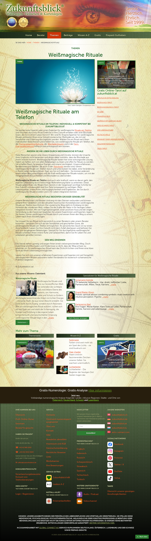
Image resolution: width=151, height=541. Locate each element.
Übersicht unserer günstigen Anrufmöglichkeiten (120, 492)
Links (48, 457)
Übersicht (20, 415)
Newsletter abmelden (56, 439)
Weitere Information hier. (102, 523)
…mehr (51, 318)
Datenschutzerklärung (56, 448)
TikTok (117, 478)
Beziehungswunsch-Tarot (108, 107)
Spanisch (81, 471)
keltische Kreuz (103, 135)
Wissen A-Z (83, 35)
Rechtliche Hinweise (56, 452)
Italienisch (81, 453)
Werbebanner (52, 461)
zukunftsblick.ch (119, 415)
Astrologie (58, 166)
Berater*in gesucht (24, 428)
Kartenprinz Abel (83, 304)
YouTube (118, 471)
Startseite (50, 415)
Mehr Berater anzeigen (78, 318)
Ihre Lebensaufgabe (105, 130)
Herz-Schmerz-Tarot (105, 125)
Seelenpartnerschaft (106, 144)
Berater (41, 35)
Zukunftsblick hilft (61, 477)
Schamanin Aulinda (84, 280)
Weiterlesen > (22, 322)
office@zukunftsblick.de (27, 462)
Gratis (98, 35)
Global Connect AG (49, 528)
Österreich (57, 400)
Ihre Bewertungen (54, 465)
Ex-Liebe (100, 112)
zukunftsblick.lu (119, 428)
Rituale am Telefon (83, 130)
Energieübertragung (25, 146)
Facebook (118, 444)
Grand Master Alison (85, 292)
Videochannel (90, 501)
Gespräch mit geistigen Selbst (109, 121)
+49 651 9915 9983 (26, 452)
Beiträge (68, 35)
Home (28, 35)
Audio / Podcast (91, 494)
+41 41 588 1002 (25, 447)
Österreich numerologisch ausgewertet (58, 420)
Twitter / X (119, 464)
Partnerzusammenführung (31, 144)
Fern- (76, 144)
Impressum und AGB (56, 444)
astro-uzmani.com (120, 432)
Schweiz (80, 400)
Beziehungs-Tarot (104, 102)
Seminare (20, 423)
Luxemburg (93, 400)
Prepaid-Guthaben (116, 35)
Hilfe (48, 435)
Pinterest (118, 458)
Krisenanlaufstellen (62, 501)
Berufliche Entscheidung (108, 98)
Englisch (81, 449)
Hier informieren (100, 390)
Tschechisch (83, 475)
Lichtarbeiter (75, 367)
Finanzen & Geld (103, 116)
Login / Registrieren (25, 494)
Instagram (119, 451)
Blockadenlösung (56, 144)
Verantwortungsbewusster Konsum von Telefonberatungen (28, 477)
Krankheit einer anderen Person (110, 139)
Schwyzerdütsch (85, 462)
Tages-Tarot (102, 148)
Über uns (50, 426)
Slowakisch (82, 466)
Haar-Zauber (75, 352)
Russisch (81, 458)
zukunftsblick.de (119, 419)
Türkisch (81, 479)
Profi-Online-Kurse (25, 419)
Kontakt (50, 431)
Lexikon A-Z (58, 484)
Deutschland (69, 400)
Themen (54, 35)
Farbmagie (74, 340)
